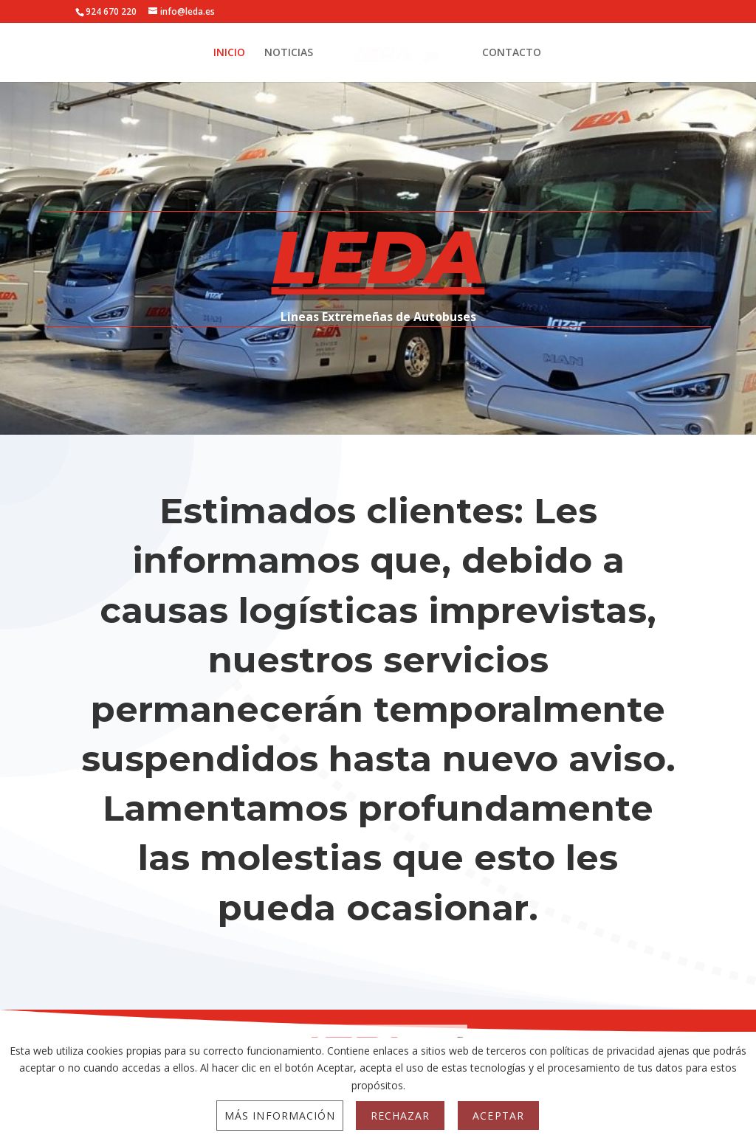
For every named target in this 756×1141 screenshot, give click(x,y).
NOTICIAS (288, 53)
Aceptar (497, 1116)
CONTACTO (511, 53)
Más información (279, 1116)
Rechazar (400, 1116)
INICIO (229, 53)
